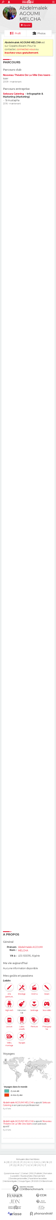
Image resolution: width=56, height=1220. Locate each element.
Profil (18, 33)
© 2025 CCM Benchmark (42, 1181)
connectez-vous (26, 49)
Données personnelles (18, 1178)
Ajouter (26, 25)
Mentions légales (10, 1181)
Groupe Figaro (24, 1181)
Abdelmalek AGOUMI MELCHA (18, 1102)
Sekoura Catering (13, 93)
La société (15, 1176)
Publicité (38, 1173)
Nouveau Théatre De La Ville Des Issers (26, 75)
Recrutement (39, 1176)
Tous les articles (26, 1176)
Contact (25, 1173)
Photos (41, 33)
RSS (31, 1173)
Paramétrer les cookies (38, 1178)
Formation (48, 1173)
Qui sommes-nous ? (12, 1173)
